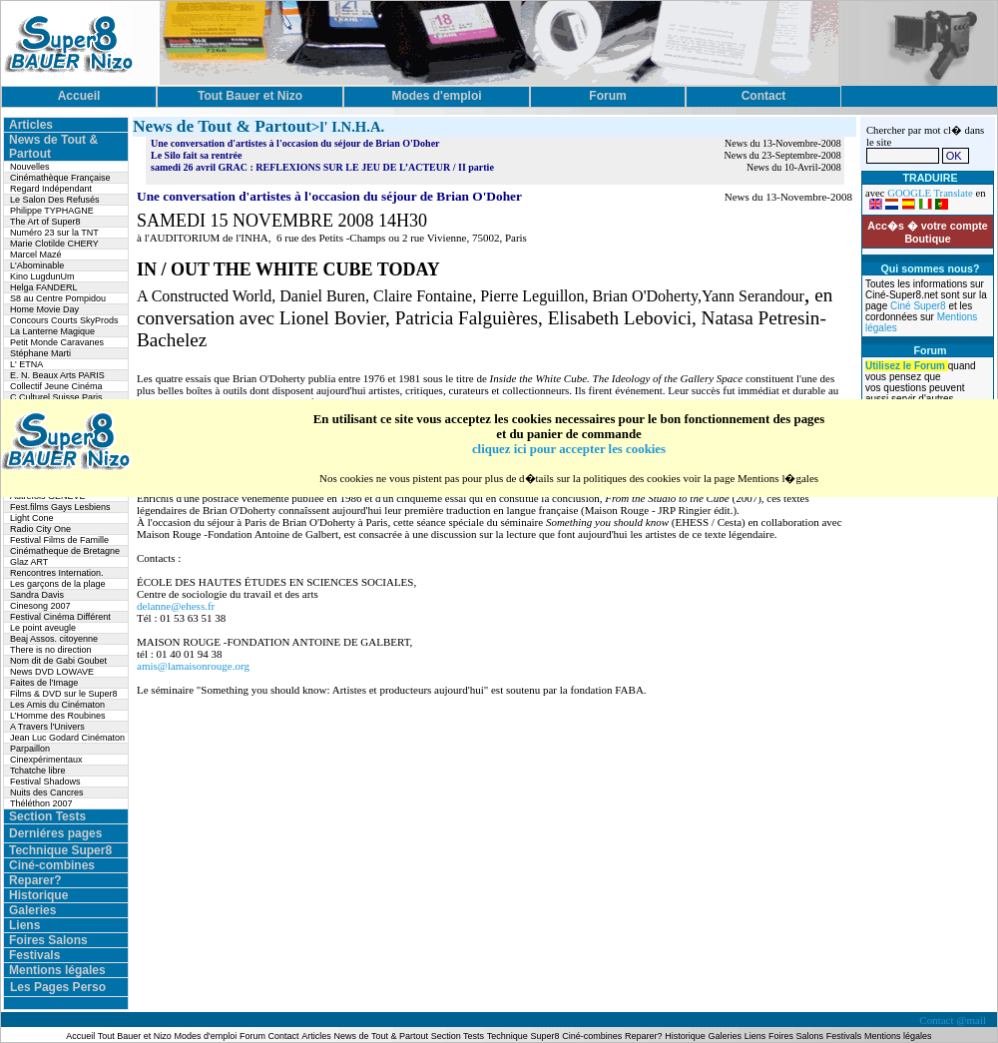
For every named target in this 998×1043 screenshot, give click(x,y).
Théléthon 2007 (41, 803)
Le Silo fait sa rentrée (196, 155)
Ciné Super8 (919, 305)
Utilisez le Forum (906, 365)
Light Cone (32, 518)
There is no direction (51, 650)
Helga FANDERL (44, 287)
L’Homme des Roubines (58, 716)
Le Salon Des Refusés (55, 200)
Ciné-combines (52, 865)
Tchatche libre (38, 771)
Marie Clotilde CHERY (54, 244)
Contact (283, 1036)
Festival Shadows (45, 781)
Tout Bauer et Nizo (135, 1036)
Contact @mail (953, 1020)
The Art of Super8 (45, 222)
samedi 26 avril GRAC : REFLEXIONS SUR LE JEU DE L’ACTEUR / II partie (322, 167)
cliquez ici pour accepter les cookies (569, 449)
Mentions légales (57, 970)
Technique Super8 (60, 850)
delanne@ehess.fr (176, 606)
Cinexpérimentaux (46, 760)
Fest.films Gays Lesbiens (60, 507)
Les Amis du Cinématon (57, 705)
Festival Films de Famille (59, 540)
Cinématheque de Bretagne (65, 551)
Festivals (34, 955)
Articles (31, 125)
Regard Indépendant (51, 189)
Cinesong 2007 (40, 606)
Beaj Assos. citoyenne (54, 639)
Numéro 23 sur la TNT (54, 233)
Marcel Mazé (36, 255)
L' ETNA (26, 364)
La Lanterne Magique (52, 331)
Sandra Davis (37, 595)
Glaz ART (29, 562)
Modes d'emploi (206, 1036)
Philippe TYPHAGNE (52, 211)
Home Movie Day (44, 309)
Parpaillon (30, 749)
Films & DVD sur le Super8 (64, 694)
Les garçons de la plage (58, 584)
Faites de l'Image (44, 683)
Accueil (81, 1036)
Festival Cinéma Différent (60, 617)
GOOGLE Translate (930, 193)
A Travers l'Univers (47, 727)
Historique (38, 895)
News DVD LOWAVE (52, 672)
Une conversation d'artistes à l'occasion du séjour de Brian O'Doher (295, 143)
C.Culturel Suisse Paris (56, 397)
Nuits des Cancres (47, 792)
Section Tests (47, 816)
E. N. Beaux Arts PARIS (57, 375)
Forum (254, 1036)
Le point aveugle (43, 628)
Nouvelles (30, 167)
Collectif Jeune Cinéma (56, 386)
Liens (24, 925)
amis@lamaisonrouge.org (193, 666)
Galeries (32, 910)
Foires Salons (48, 940)
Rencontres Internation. (57, 573)
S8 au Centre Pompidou (58, 298)
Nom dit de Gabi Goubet (58, 661)
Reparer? (35, 880)
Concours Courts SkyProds (64, 320)
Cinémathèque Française (60, 178)
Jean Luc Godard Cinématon (67, 738)
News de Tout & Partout (381, 1036)
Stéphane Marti (40, 353)
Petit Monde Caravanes (57, 342)
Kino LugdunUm (42, 276)
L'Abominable (37, 265)
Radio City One (40, 529)
